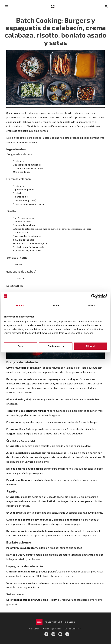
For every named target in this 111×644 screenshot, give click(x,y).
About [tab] (91, 305)
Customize (56, 346)
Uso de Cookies (72, 629)
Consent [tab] (19, 305)
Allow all (90, 346)
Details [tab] (55, 305)
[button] (106, 6)
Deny (20, 346)
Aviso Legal (34, 629)
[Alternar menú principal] (6, 6)
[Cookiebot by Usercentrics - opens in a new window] (93, 296)
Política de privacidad (52, 629)
